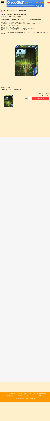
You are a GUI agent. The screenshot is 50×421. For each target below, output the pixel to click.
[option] (25, 61)
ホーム (5, 393)
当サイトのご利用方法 (37, 395)
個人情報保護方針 (11, 395)
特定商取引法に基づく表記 (39, 393)
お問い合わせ (27, 393)
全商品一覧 (12, 393)
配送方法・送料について (24, 395)
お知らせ (19, 393)
